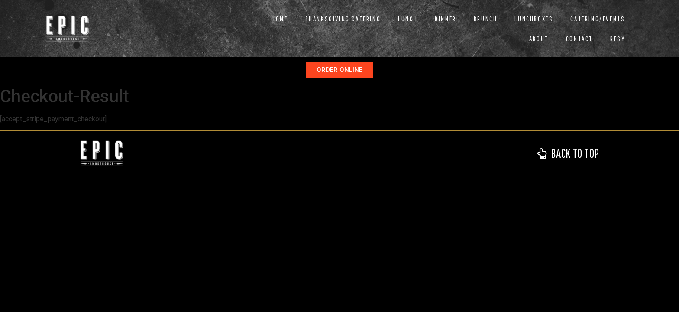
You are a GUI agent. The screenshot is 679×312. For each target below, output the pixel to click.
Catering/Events (597, 19)
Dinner (445, 19)
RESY (617, 38)
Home (280, 19)
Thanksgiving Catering (343, 19)
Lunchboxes (533, 19)
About (539, 38)
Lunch (407, 19)
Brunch (486, 19)
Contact (579, 38)
